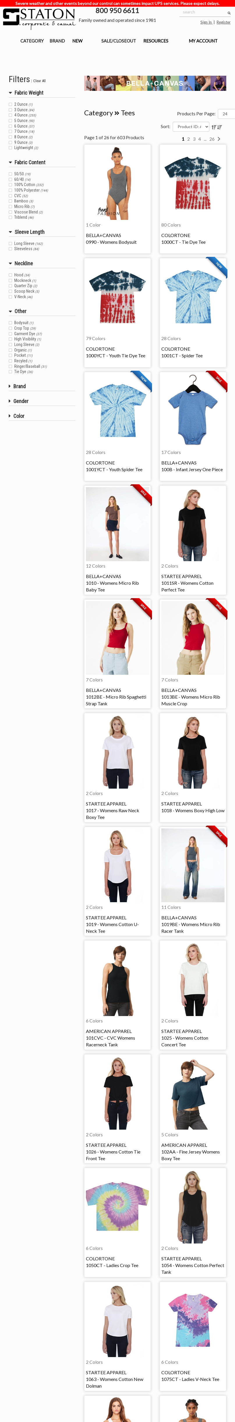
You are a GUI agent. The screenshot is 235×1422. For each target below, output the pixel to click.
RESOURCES (155, 40)
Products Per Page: (196, 113)
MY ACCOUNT (203, 40)
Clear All (39, 81)
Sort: (165, 126)
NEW (77, 40)
